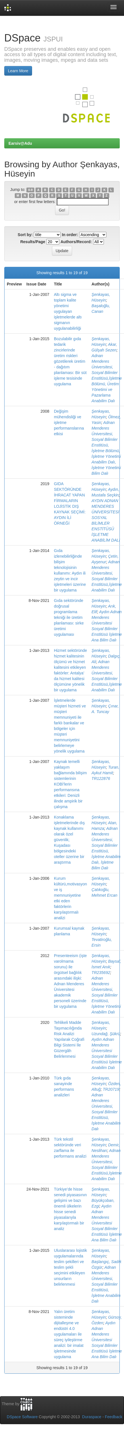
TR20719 (111, 1089)
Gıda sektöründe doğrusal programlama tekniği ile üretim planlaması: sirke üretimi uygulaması (69, 617)
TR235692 (101, 972)
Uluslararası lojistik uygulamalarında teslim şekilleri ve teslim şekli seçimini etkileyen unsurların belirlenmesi (70, 1267)
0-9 (30, 190)
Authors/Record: (76, 241)
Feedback (113, 1417)
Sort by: (25, 234)
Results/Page (32, 241)
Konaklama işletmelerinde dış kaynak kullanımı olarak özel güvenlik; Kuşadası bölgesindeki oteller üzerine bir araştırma (69, 840)
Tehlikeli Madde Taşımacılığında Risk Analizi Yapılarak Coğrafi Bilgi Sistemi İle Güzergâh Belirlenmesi (69, 1039)
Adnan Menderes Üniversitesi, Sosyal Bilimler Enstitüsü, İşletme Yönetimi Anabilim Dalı (106, 995)
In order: (70, 234)
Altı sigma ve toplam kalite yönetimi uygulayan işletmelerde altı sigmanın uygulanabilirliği (68, 311)
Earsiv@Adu (20, 143)
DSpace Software (22, 1417)
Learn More (18, 71)
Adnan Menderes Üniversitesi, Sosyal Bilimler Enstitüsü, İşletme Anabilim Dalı (106, 1112)
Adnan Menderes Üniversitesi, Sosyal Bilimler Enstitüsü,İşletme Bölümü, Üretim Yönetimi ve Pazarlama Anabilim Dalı (107, 378)
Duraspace (91, 1417)
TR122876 (101, 778)
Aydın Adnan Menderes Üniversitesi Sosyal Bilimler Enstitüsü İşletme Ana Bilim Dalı (107, 1223)
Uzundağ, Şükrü (106, 1033)
